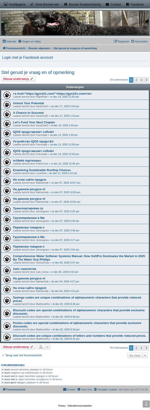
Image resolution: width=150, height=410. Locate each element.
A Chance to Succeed (28, 112)
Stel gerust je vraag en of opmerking (37, 72)
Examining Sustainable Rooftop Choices (42, 170)
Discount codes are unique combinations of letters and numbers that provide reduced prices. (79, 335)
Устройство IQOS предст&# (33, 141)
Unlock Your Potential (28, 103)
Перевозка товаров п (28, 227)
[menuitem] (9, 41)
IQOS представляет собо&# (33, 132)
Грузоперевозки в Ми (29, 218)
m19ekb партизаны (27, 160)
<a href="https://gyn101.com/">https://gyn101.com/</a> (52, 93)
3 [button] (141, 80)
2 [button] (136, 80)
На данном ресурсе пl (29, 189)
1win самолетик (24, 269)
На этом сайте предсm (29, 179)
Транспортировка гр (28, 208)
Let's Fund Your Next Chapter (34, 122)
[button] (146, 80)
